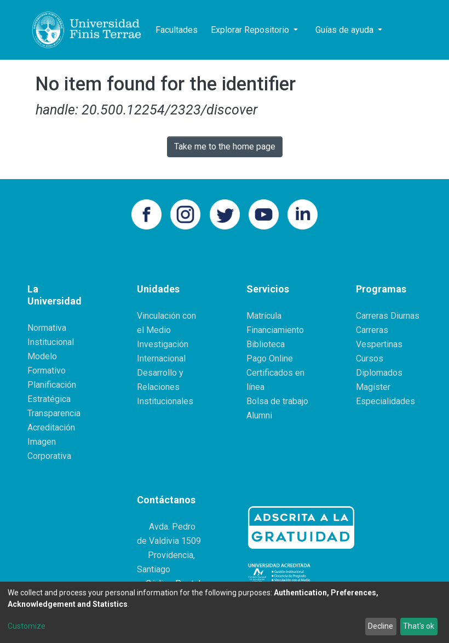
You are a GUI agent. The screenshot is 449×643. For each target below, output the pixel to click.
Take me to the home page (224, 146)
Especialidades (385, 401)
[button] (415, 30)
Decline (380, 626)
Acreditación (51, 427)
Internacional (161, 358)
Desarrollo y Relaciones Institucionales (165, 387)
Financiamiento (275, 330)
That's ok (418, 626)
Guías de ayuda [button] (345, 30)
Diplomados (379, 373)
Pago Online (269, 358)
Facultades (177, 30)
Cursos (369, 358)
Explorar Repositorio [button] (251, 30)
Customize (26, 626)
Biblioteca (265, 344)
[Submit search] (398, 30)
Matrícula (263, 316)
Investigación (162, 344)
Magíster (373, 387)
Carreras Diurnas (387, 316)
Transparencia (53, 413)
